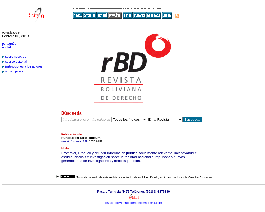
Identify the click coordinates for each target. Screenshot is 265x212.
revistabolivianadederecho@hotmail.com (133, 203)
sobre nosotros (15, 56)
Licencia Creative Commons (194, 177)
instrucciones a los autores (23, 66)
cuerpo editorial (16, 61)
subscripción (14, 71)
